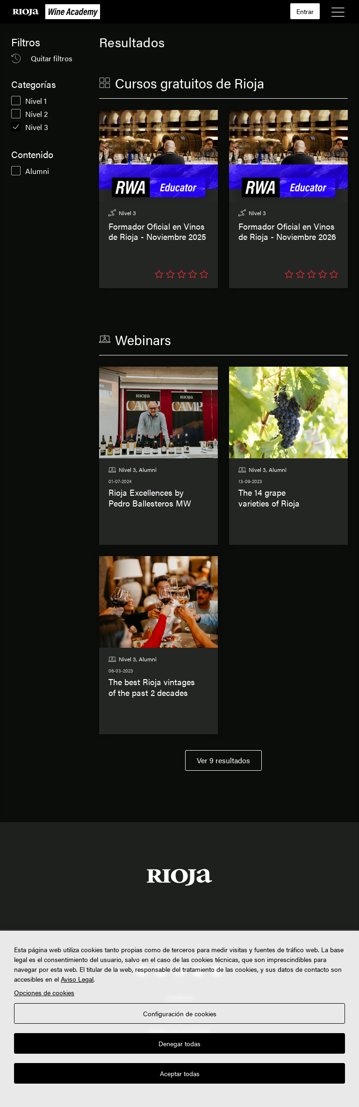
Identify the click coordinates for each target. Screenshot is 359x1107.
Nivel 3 (36, 127)
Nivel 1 (36, 100)
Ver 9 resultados (223, 760)
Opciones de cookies (44, 992)
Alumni (37, 171)
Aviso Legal (77, 979)
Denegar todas (179, 1043)
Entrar (305, 11)
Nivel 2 (36, 114)
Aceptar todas (180, 1073)
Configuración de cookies (179, 1013)
